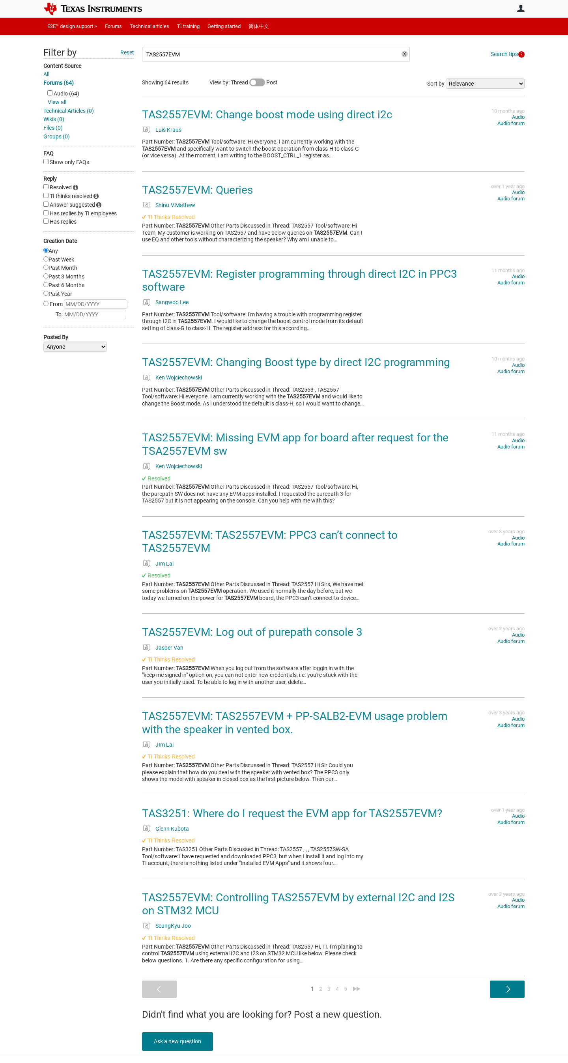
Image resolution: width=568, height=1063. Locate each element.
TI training (188, 26)
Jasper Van (169, 648)
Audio (518, 117)
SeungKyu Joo (173, 926)
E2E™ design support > (72, 26)
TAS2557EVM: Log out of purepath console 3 (252, 632)
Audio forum (511, 123)
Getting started (224, 26)
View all (57, 102)
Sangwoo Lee (172, 302)
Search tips (504, 54)
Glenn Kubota (172, 829)
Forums (113, 26)
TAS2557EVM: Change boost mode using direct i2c (267, 114)
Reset (127, 52)
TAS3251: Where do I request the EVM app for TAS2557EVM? (292, 813)
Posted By (55, 337)
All (46, 74)
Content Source (62, 66)
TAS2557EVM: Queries (197, 189)
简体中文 (258, 26)
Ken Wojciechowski (178, 377)
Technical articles (149, 26)
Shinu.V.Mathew (175, 205)
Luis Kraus (168, 130)
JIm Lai (164, 563)
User (521, 8)
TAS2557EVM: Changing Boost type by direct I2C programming (296, 362)
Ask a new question (177, 1041)
